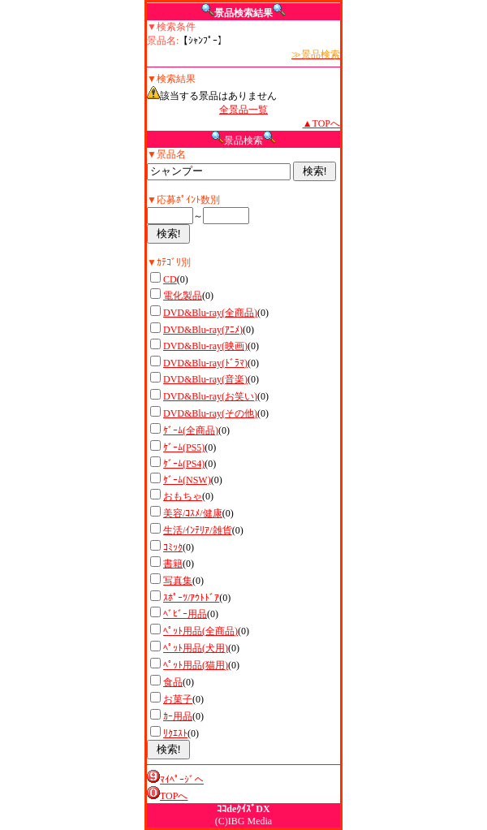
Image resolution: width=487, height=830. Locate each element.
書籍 (173, 563)
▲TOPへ (321, 123)
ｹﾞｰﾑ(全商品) (190, 430)
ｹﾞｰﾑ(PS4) (184, 463)
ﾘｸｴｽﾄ (175, 733)
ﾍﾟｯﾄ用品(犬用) (195, 648)
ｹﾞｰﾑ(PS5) (184, 447)
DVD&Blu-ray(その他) (210, 413)
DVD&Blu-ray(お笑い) (210, 396)
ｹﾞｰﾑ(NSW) (187, 480)
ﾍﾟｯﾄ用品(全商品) (200, 631)
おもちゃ (182, 496)
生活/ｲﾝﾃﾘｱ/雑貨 (197, 530)
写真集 (177, 580)
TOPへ (173, 796)
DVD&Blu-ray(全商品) (210, 312)
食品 (173, 682)
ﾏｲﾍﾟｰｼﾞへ (182, 779)
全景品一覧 (243, 109)
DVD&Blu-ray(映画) (205, 346)
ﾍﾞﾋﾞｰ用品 (185, 614)
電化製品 (182, 295)
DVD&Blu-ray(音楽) (205, 379)
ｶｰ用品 (177, 716)
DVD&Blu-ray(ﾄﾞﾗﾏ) (205, 363)
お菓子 (177, 699)
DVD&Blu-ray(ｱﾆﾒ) (203, 329)
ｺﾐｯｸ (173, 547)
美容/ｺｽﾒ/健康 (192, 513)
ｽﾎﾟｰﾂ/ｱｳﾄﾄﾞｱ (191, 597)
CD (170, 279)
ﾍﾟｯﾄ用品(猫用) (195, 665)
